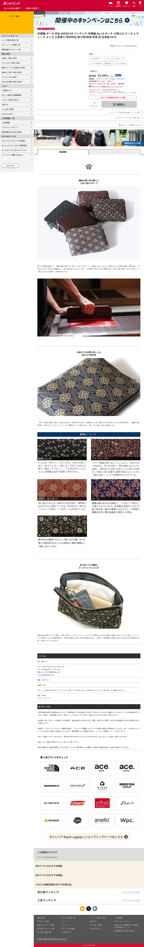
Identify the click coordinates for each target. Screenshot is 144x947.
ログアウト (10, 166)
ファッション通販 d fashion (12, 155)
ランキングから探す (9, 77)
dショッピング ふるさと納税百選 (14, 145)
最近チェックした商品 (45, 925)
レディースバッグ (78, 13)
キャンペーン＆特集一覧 (11, 45)
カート (64, 921)
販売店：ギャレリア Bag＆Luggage (123, 45)
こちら (63, 939)
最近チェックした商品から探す (13, 67)
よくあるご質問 (8, 109)
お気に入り (94, 106)
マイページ (66, 925)
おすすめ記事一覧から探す (12, 82)
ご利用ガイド (7, 90)
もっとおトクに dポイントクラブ (14, 150)
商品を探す (41, 918)
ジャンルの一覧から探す (11, 63)
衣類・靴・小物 (52, 13)
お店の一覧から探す (9, 58)
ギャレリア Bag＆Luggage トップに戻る (125, 112)
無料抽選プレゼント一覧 (11, 49)
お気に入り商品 (43, 921)
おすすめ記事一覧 (68, 918)
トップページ (39, 13)
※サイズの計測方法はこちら (46, 675)
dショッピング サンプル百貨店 (13, 140)
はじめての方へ (8, 114)
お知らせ (5, 104)
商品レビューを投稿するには (129, 125)
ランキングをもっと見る (131, 892)
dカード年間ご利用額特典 (11, 95)
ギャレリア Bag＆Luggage (47, 857)
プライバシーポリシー (10, 127)
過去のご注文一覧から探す (12, 72)
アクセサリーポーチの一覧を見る (127, 117)
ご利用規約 (6, 122)
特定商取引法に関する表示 (12, 132)
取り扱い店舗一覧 (44, 932)
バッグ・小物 (65, 13)
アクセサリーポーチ (94, 13)
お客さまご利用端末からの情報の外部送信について (126, 926)
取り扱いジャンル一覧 (45, 928)
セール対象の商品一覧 (10, 40)
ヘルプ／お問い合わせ (10, 100)
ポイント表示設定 (68, 928)
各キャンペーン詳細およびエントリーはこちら (107, 86)
